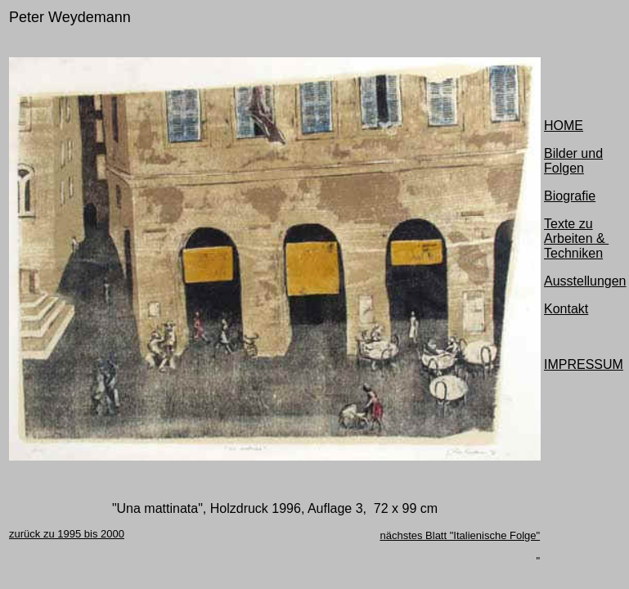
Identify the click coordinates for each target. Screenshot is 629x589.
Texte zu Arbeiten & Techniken (576, 238)
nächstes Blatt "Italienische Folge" (460, 535)
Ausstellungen (585, 281)
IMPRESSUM (583, 364)
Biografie (569, 196)
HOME (563, 126)
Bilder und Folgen (573, 160)
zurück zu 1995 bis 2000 (66, 534)
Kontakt (566, 309)
